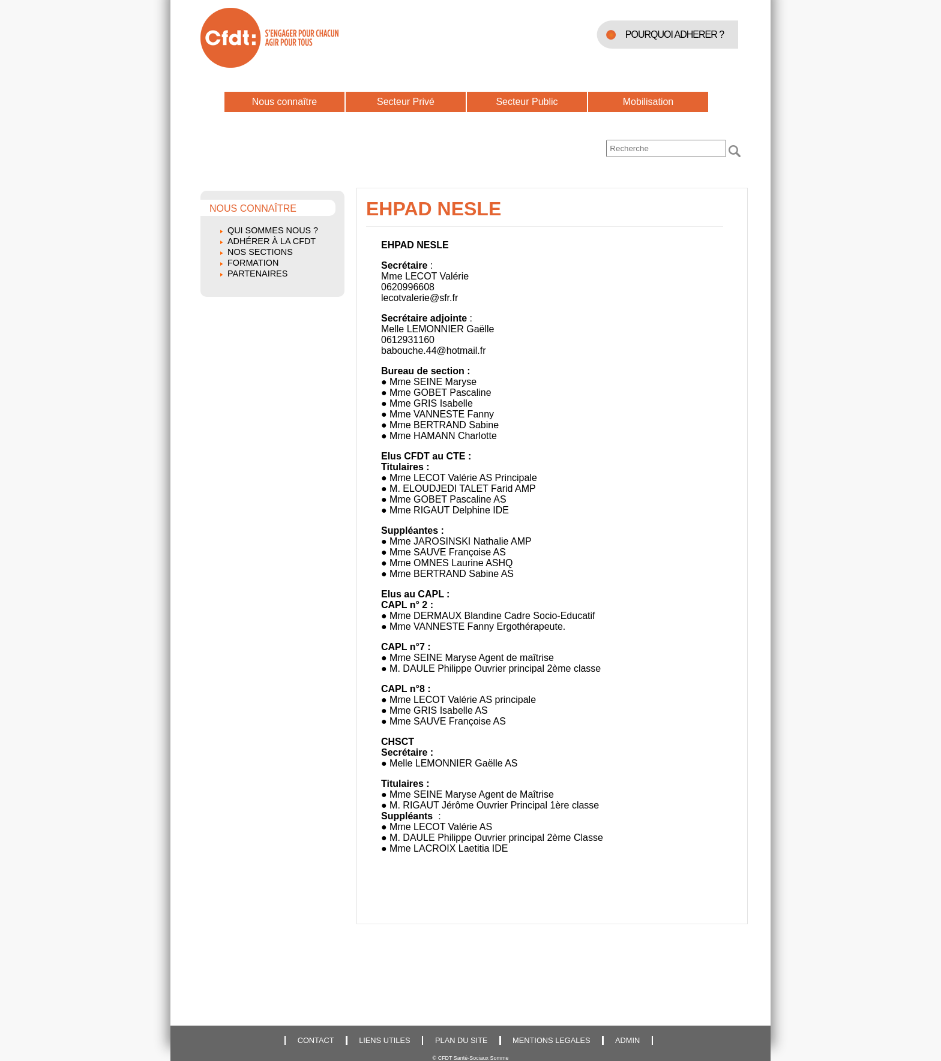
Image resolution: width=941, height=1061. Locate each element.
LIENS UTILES (384, 1040)
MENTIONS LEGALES (551, 1040)
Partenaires (257, 273)
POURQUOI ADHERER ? (674, 34)
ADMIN (627, 1040)
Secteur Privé (405, 102)
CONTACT (316, 1040)
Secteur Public (527, 102)
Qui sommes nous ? (272, 230)
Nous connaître (284, 102)
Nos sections (260, 252)
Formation (252, 262)
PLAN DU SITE (461, 1040)
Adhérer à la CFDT (271, 241)
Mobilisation (648, 102)
